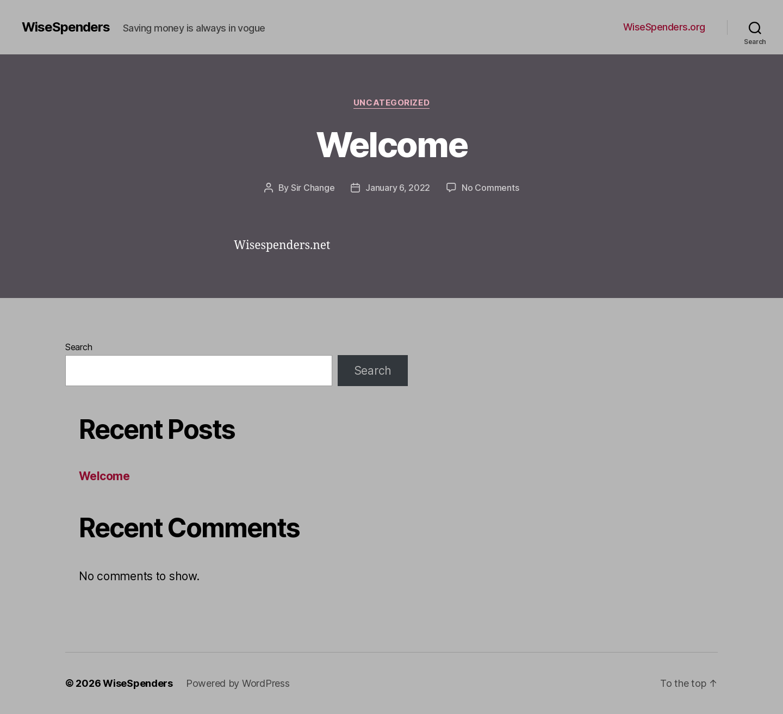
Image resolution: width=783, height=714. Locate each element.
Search (78, 347)
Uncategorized (391, 103)
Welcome (391, 144)
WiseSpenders (66, 27)
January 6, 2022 (397, 187)
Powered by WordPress (238, 683)
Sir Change (312, 187)
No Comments (490, 187)
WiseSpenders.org (664, 27)
